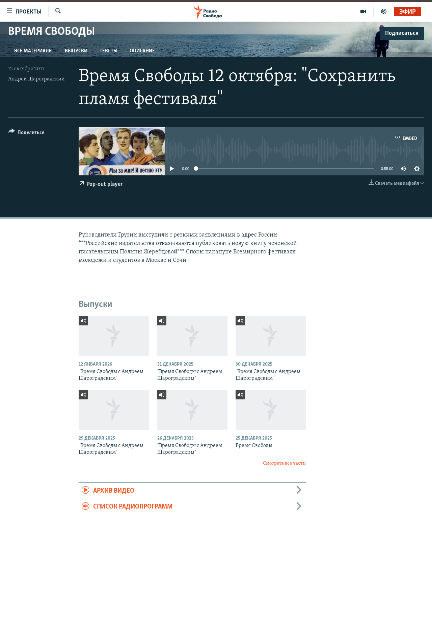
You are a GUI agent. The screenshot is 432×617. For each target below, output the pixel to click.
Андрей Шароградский (36, 79)
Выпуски (76, 51)
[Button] (26, 134)
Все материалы (33, 51)
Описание (142, 51)
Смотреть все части (284, 463)
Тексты (108, 51)
